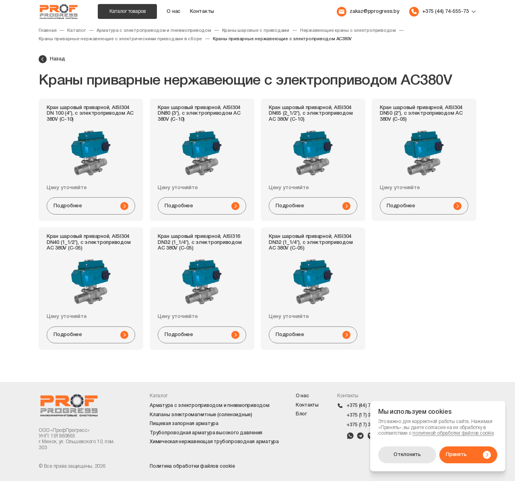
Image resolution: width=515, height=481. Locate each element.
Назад (52, 59)
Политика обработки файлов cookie (192, 466)
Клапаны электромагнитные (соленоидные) (201, 415)
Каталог (76, 31)
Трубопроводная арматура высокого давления (206, 433)
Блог (301, 414)
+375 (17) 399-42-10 (368, 415)
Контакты (202, 11)
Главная (47, 31)
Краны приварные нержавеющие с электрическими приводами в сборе (120, 39)
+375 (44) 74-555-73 (368, 405)
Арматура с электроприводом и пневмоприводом (154, 31)
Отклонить (407, 454)
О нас (173, 11)
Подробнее (91, 206)
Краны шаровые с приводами (255, 31)
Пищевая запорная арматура (184, 423)
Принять (468, 455)
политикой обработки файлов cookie (453, 433)
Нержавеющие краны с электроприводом (348, 31)
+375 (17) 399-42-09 (368, 425)
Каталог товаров (127, 11)
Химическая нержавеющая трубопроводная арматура (214, 442)
